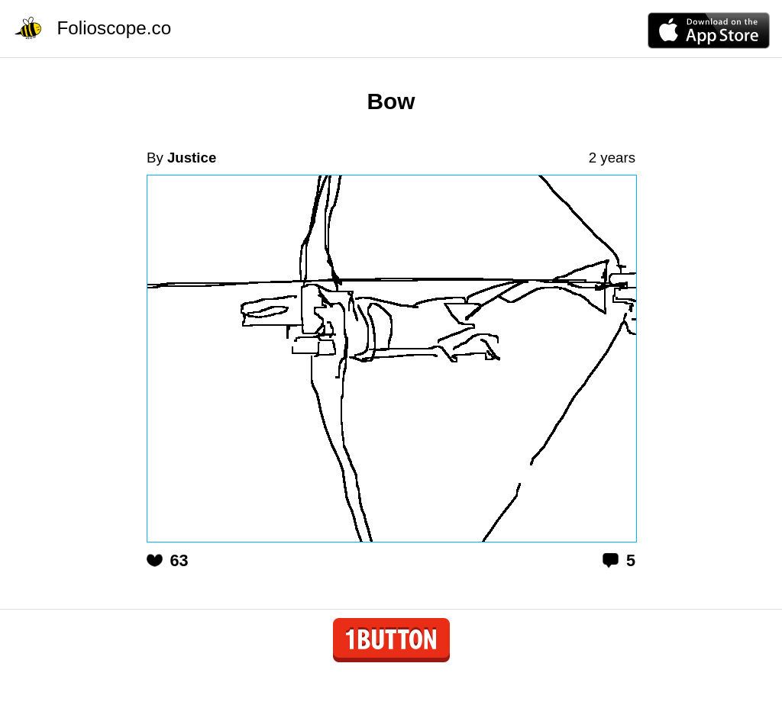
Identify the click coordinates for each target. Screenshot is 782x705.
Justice (191, 158)
